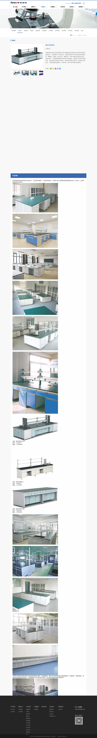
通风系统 (38, 31)
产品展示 (79, 35)
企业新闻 (20, 723)
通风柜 (31, 31)
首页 (73, 35)
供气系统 (57, 31)
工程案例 (36, 720)
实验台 (20, 31)
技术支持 (44, 720)
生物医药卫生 (52, 730)
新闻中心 (20, 720)
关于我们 (13, 720)
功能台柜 (26, 31)
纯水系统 (64, 31)
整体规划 (14, 31)
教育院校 (51, 723)
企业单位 (51, 727)
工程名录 (51, 720)
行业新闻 (20, 725)
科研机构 (51, 725)
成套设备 (77, 31)
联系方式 (61, 723)
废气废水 (70, 31)
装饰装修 (44, 31)
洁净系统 (51, 31)
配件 (82, 31)
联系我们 (61, 720)
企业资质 (13, 725)
